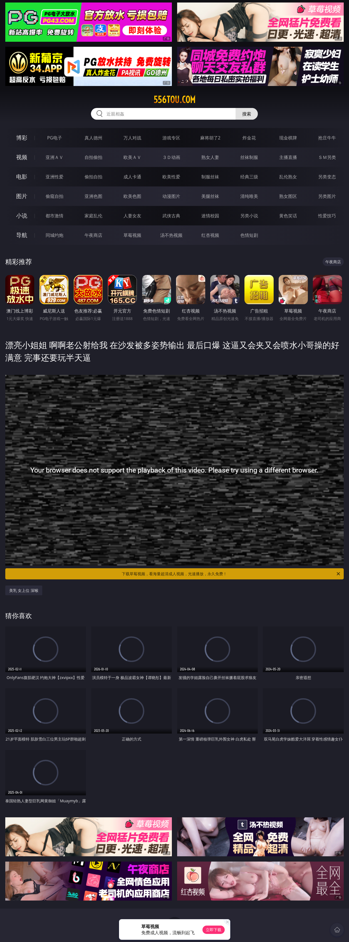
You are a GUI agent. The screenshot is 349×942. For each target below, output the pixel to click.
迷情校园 (210, 216)
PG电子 (54, 138)
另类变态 (327, 177)
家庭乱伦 (93, 216)
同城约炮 (54, 235)
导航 (21, 235)
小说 (21, 215)
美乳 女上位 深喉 (23, 590)
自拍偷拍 (93, 157)
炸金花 (249, 138)
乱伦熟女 (288, 177)
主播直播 (288, 157)
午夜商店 (93, 235)
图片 (21, 196)
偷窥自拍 (54, 196)
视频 (21, 157)
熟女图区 (288, 196)
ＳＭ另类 (327, 157)
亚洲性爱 (54, 177)
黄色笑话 (288, 216)
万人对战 (132, 138)
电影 (21, 176)
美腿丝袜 (210, 196)
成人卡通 (132, 177)
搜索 (246, 114)
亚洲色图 (93, 196)
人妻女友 (132, 216)
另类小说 (249, 216)
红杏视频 (210, 235)
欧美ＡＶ (132, 157)
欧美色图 (132, 196)
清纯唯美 (249, 196)
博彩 (21, 137)
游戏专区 (171, 138)
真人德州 (93, 138)
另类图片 (327, 196)
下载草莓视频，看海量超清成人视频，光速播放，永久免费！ (231, 573)
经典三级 (249, 177)
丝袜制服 (249, 157)
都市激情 (54, 216)
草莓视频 (132, 235)
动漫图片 (171, 196)
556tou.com (174, 99)
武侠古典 (171, 216)
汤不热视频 (171, 235)
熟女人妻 (210, 157)
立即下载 (213, 929)
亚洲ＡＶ (54, 157)
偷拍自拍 (93, 177)
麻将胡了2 (210, 138)
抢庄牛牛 (327, 138)
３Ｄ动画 (171, 157)
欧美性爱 (171, 177)
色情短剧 (249, 235)
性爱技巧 (327, 216)
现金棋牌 (288, 138)
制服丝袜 (210, 177)
